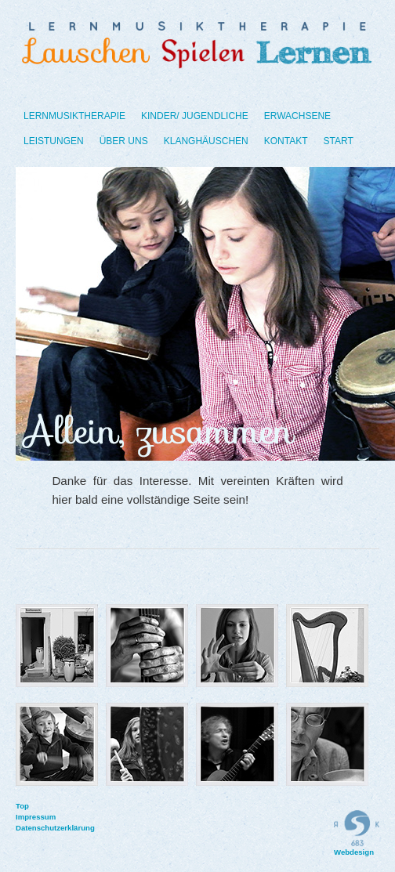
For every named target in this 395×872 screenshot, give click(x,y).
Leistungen (54, 141)
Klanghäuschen (206, 141)
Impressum (23, 816)
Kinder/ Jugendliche (194, 115)
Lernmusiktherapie (74, 115)
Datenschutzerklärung (23, 827)
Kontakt (286, 141)
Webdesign (356, 833)
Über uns (124, 141)
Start (338, 141)
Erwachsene (297, 115)
